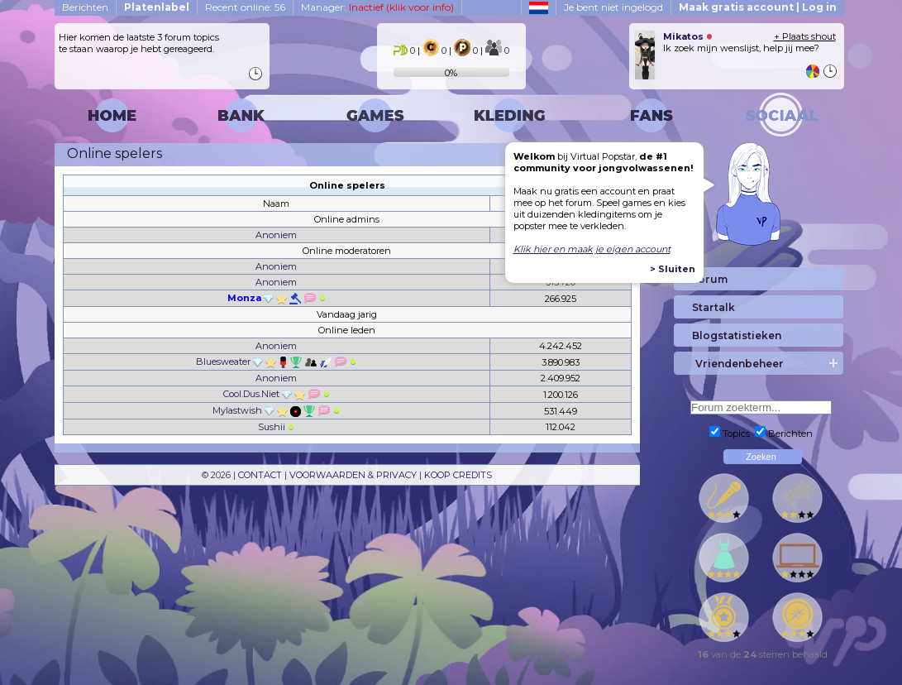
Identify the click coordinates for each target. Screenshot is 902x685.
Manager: (377, 7)
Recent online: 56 (245, 7)
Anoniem (276, 235)
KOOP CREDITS (458, 475)
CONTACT (260, 475)
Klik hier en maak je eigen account (592, 249)
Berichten (85, 7)
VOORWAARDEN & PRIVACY (353, 475)
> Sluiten (672, 269)
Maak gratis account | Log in (758, 7)
